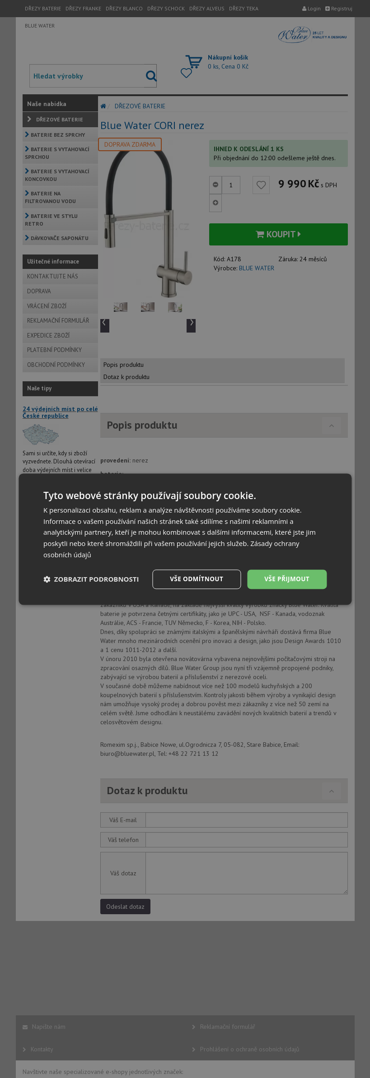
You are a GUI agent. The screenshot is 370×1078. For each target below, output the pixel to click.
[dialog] (185, 539)
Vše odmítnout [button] (193, 578)
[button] (91, 579)
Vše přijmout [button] (286, 578)
